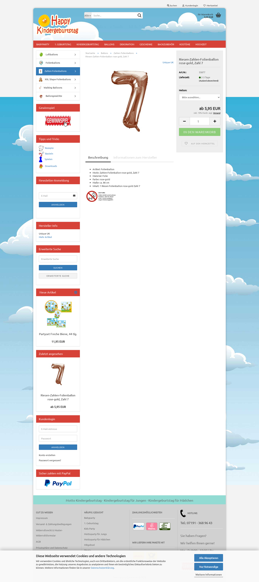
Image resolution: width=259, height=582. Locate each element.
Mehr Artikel (45, 236)
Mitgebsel (89, 544)
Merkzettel (210, 5)
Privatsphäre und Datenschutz (51, 547)
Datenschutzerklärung (102, 567)
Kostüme (185, 44)
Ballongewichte (50, 96)
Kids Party (89, 528)
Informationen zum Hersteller (135, 157)
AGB (38, 541)
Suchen (58, 267)
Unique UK (168, 62)
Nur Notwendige (208, 566)
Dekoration (127, 44)
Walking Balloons (50, 88)
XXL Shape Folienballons (55, 79)
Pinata (87, 550)
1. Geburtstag (63, 44)
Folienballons (49, 63)
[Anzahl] (200, 121)
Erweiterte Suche (58, 275)
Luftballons (48, 54)
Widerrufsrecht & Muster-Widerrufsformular (49, 533)
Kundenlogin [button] (190, 5)
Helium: (183, 90)
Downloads (51, 165)
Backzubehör (166, 44)
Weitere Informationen (209, 574)
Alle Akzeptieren (208, 557)
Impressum (42, 517)
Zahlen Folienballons (53, 71)
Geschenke (146, 44)
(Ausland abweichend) (209, 80)
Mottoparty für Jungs (95, 533)
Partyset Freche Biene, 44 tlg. (58, 334)
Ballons (109, 44)
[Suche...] (87, 15)
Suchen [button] (172, 5)
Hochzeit (201, 44)
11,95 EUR (58, 341)
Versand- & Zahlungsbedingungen (53, 524)
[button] (184, 121)
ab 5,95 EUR (58, 406)
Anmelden (58, 204)
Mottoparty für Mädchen (97, 539)
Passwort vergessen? (50, 460)
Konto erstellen (47, 455)
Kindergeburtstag (88, 44)
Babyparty (42, 44)
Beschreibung (98, 157)
